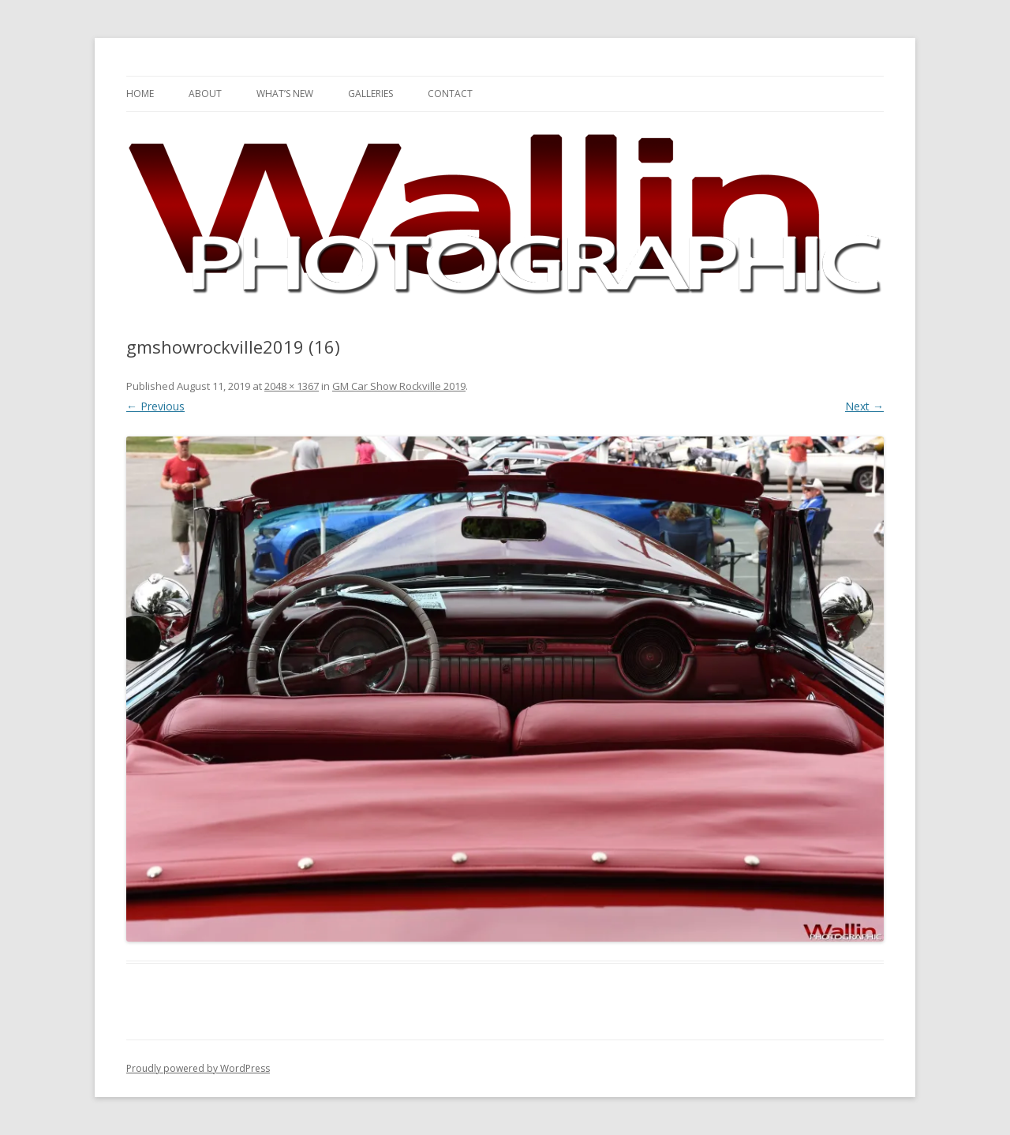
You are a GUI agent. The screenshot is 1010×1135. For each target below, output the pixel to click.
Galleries (370, 93)
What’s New (284, 93)
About (205, 93)
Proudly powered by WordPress (198, 1068)
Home (140, 93)
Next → (864, 406)
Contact (450, 93)
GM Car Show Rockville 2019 (399, 386)
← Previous (155, 406)
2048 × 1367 (291, 386)
